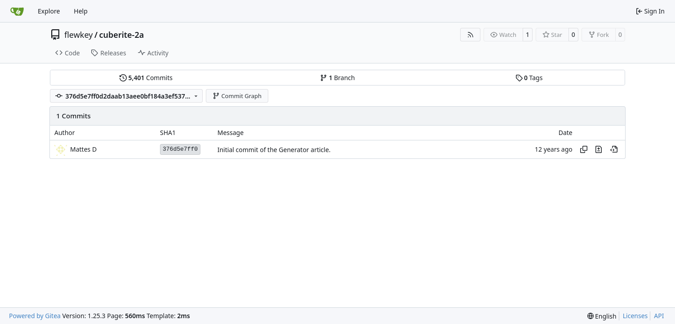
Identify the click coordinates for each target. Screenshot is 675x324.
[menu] (602, 316)
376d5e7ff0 (180, 149)
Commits (146, 77)
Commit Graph (237, 96)
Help (81, 11)
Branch (337, 77)
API (659, 315)
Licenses (635, 315)
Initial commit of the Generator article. (274, 149)
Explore (49, 11)
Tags (529, 77)
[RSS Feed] (470, 34)
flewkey (78, 34)
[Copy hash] (584, 149)
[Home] (17, 11)
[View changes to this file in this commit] (598, 149)
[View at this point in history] (614, 149)
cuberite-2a (121, 34)
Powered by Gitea (35, 315)
